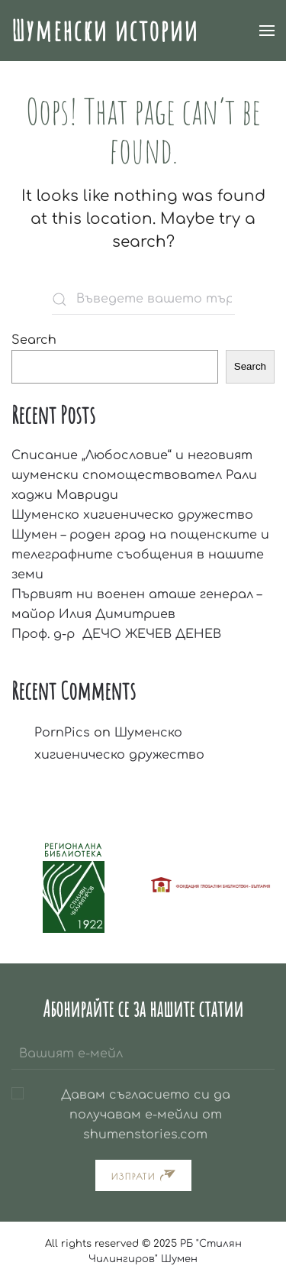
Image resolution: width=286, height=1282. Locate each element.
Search (33, 340)
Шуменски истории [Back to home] (104, 29)
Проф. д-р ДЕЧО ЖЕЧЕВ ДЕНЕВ (116, 634)
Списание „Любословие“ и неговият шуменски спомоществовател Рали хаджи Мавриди (134, 475)
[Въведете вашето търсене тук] (143, 299)
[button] (267, 30)
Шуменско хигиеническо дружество (132, 515)
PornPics (62, 733)
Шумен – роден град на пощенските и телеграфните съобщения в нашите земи (140, 554)
